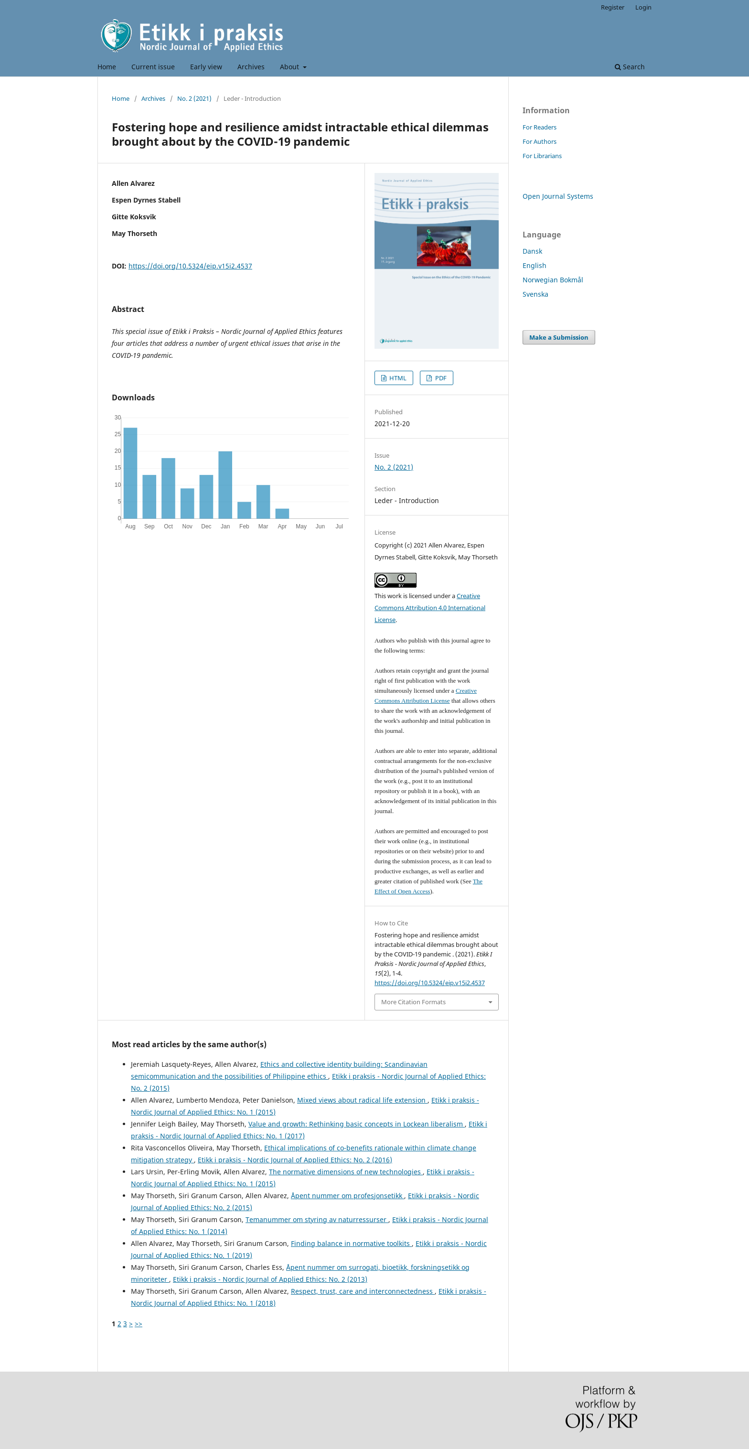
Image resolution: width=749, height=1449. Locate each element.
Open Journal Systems (558, 196)
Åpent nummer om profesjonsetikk (347, 1195)
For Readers (539, 127)
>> (138, 1323)
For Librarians (542, 155)
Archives (251, 66)
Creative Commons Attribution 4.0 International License (429, 607)
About (290, 66)
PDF (440, 378)
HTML (397, 378)
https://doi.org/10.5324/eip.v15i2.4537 (190, 265)
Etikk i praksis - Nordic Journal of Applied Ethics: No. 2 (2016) (295, 1159)
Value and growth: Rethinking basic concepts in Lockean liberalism (356, 1123)
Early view (206, 66)
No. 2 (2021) (194, 98)
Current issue (153, 66)
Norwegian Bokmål (553, 279)
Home (106, 66)
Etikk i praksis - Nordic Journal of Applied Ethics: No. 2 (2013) (270, 1279)
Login (643, 7)
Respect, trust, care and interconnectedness (363, 1291)
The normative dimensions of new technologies (346, 1171)
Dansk (532, 251)
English (534, 265)
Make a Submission (558, 337)
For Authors (539, 141)
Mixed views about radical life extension (362, 1100)
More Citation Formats (413, 1002)
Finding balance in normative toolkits (351, 1243)
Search (630, 66)
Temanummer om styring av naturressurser (317, 1219)
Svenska (535, 294)
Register (612, 7)
